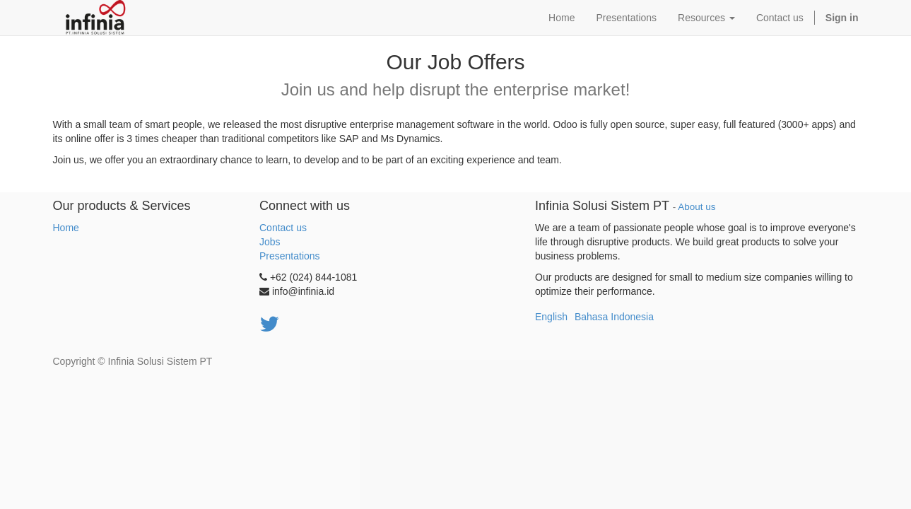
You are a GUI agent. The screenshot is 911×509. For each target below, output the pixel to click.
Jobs (270, 241)
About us (696, 206)
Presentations (289, 256)
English (551, 316)
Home (66, 227)
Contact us (283, 227)
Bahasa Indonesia (614, 316)
